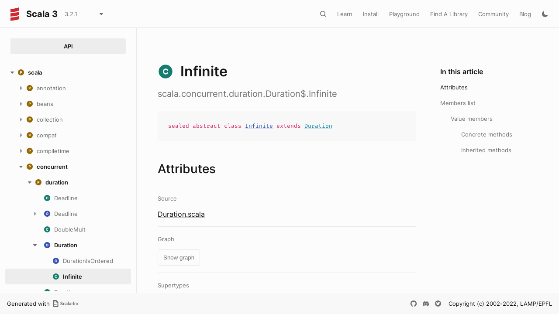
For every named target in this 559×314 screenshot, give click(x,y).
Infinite (259, 126)
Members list (458, 102)
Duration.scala (181, 214)
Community (493, 13)
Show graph (178, 257)
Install (371, 13)
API (68, 46)
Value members (472, 118)
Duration (318, 126)
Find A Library (449, 13)
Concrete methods (486, 134)
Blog (525, 13)
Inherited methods (486, 150)
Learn (344, 13)
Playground (404, 13)
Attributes (454, 87)
